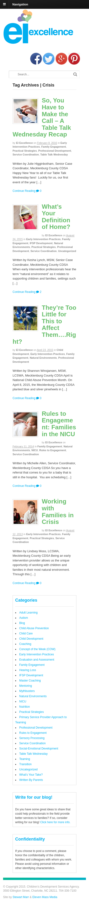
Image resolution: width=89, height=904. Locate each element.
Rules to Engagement (52, 450)
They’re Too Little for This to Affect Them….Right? (44, 324)
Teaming (24, 759)
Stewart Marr (21, 897)
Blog (22, 623)
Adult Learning (28, 612)
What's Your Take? (31, 774)
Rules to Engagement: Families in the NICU (59, 424)
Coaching (25, 644)
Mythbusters (27, 691)
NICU (34, 450)
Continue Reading (24, 191)
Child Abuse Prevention (34, 628)
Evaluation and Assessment (36, 659)
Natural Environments (43, 357)
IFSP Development (41, 243)
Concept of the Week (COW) (37, 649)
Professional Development (54, 150)
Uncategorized (67, 251)
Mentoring (25, 685)
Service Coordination (26, 154)
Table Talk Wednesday (54, 154)
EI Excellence (24, 142)
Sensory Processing (32, 738)
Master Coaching (30, 680)
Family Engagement (53, 146)
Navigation (20, 4)
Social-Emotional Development (38, 748)
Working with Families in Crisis (58, 511)
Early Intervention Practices (43, 239)
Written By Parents (31, 780)
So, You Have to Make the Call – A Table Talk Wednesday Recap (42, 117)
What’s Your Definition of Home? (56, 217)
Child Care (26, 633)
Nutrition (24, 706)
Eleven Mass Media (44, 897)
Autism (23, 617)
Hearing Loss (27, 670)
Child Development (31, 638)
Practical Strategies (25, 150)
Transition (25, 764)
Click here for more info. (55, 822)
